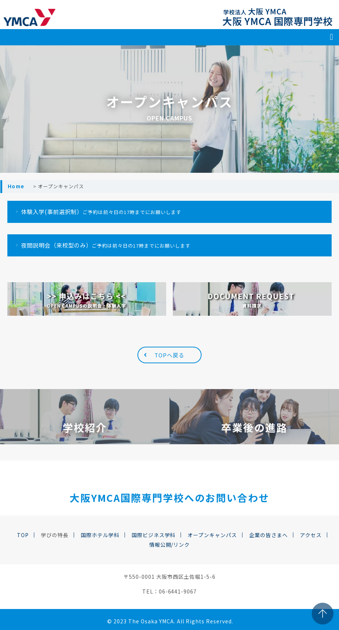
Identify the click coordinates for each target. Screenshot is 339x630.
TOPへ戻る (169, 355)
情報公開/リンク (169, 544)
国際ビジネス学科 (154, 535)
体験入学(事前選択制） (97, 211)
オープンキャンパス (212, 535)
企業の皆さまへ (268, 535)
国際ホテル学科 (100, 535)
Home (16, 186)
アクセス (311, 535)
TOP (23, 535)
